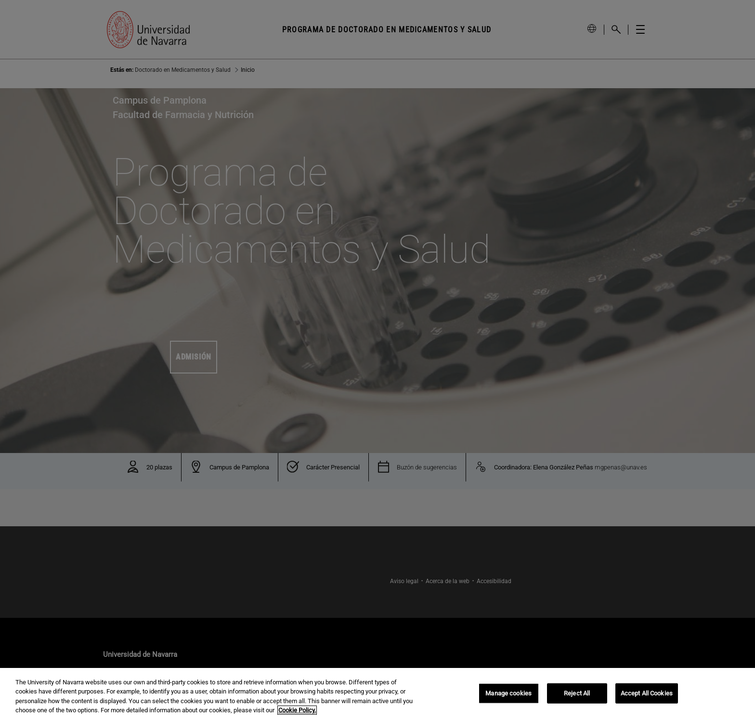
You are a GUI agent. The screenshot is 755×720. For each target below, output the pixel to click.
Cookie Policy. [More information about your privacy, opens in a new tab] (297, 711)
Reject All (577, 694)
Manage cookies (508, 694)
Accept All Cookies (647, 694)
